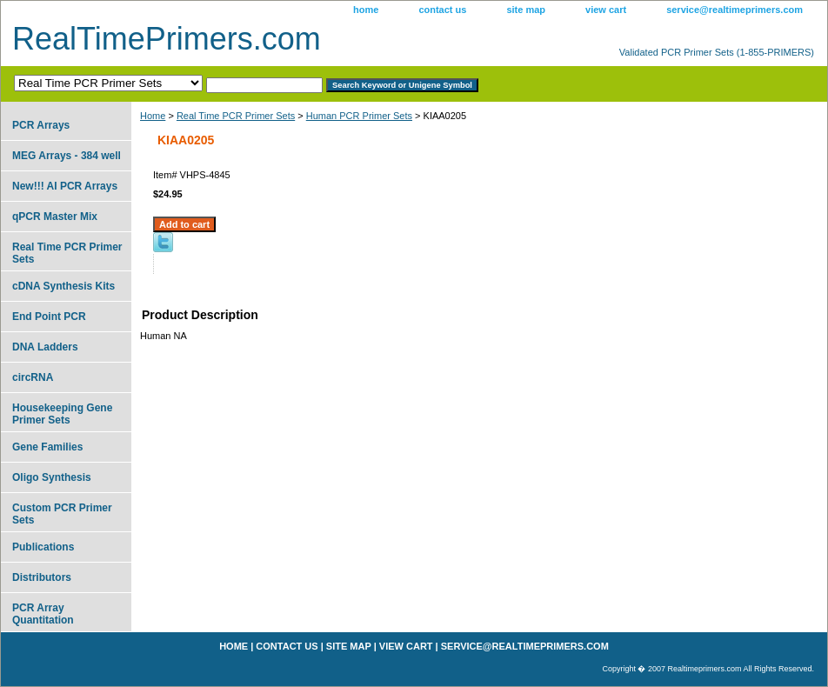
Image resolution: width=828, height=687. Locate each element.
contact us (442, 9)
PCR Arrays (41, 125)
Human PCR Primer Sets (359, 115)
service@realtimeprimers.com (734, 9)
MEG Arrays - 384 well (66, 156)
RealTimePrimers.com (166, 39)
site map (525, 9)
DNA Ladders (45, 347)
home (365, 9)
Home (152, 115)
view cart (605, 9)
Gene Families (47, 447)
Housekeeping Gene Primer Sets (62, 414)
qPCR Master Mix (54, 216)
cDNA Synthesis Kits (63, 286)
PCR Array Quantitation (43, 614)
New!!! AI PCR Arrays (64, 186)
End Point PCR (49, 316)
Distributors (41, 577)
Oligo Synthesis (51, 477)
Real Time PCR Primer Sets (236, 115)
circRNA (32, 377)
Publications (43, 547)
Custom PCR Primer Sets (62, 514)
